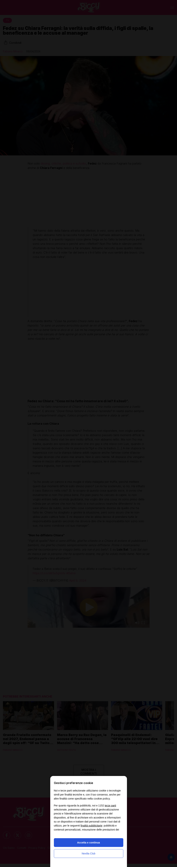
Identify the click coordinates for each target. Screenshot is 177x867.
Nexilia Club (88, 853)
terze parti (110, 805)
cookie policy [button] (102, 798)
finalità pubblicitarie (91, 825)
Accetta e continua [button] (88, 842)
